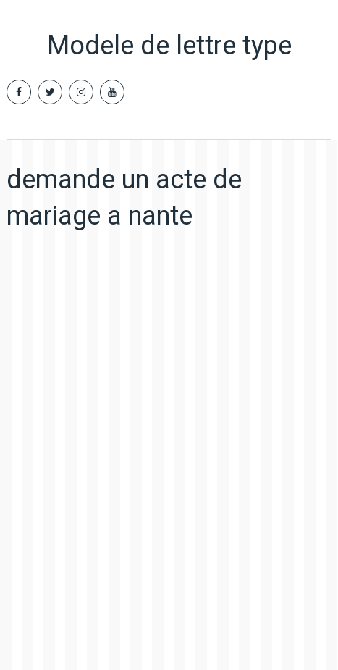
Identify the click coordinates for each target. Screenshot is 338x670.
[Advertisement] (169, 441)
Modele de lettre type (169, 46)
